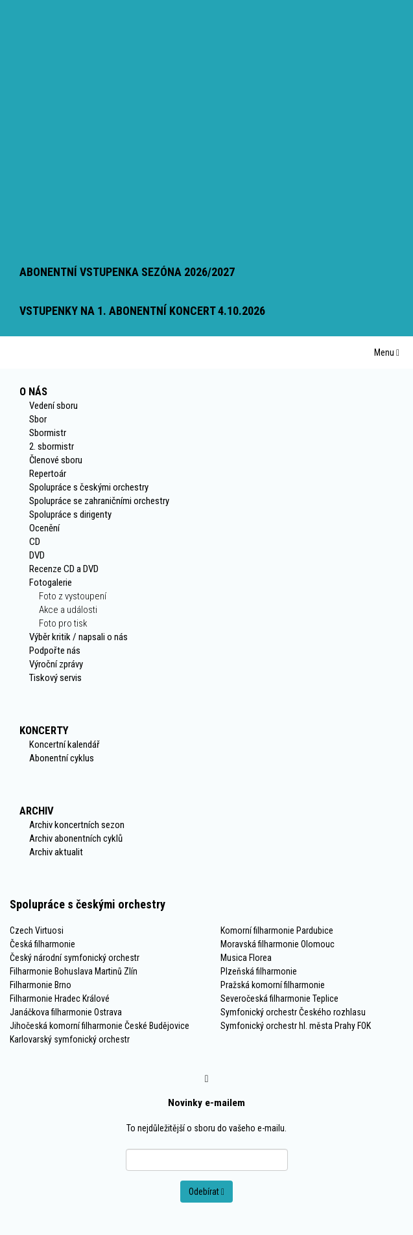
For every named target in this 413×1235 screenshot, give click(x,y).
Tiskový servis (55, 678)
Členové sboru (55, 460)
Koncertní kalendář (64, 744)
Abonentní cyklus (61, 758)
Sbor (38, 419)
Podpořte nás (54, 650)
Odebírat (206, 1191)
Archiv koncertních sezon (76, 825)
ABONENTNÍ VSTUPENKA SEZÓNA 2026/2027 (127, 272)
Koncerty (44, 730)
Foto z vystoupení (72, 596)
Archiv (36, 810)
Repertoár (47, 473)
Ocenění (44, 528)
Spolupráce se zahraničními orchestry (99, 501)
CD (34, 542)
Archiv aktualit (56, 852)
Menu (386, 352)
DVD (37, 555)
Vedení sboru (53, 405)
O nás (33, 391)
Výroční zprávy (56, 664)
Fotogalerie (50, 582)
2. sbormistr (51, 446)
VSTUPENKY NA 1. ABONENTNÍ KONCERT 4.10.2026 (142, 310)
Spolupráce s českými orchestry (88, 487)
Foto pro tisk (63, 623)
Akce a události (68, 610)
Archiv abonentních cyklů (76, 838)
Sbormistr (47, 433)
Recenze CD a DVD (64, 569)
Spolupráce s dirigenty (70, 514)
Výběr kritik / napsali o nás (78, 637)
